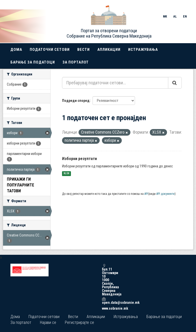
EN (185, 16)
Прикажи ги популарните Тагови (20, 185)
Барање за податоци (32, 62)
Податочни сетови (50, 49)
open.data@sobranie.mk (103, 300)
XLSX (66, 173)
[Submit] (175, 83)
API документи (165, 194)
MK (165, 16)
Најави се (48, 322)
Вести (83, 49)
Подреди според (75, 101)
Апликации (108, 49)
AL (175, 16)
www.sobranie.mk (103, 308)
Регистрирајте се (79, 322)
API (146, 194)
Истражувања (143, 49)
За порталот (76, 62)
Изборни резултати (79, 158)
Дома (16, 49)
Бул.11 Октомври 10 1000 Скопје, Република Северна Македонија (103, 280)
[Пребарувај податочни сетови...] (115, 83)
